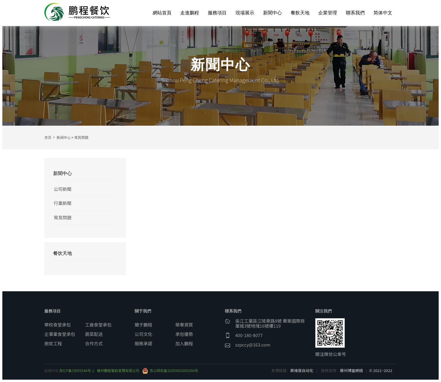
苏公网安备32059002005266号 (170, 370)
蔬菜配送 (94, 334)
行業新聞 (62, 203)
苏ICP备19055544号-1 (76, 370)
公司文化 (143, 334)
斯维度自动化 (301, 370)
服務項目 (217, 13)
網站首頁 (162, 13)
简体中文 (382, 13)
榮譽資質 (184, 325)
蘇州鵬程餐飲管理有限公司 (118, 370)
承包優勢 (184, 334)
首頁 (47, 137)
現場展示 (244, 13)
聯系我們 (355, 13)
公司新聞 (62, 189)
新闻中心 (64, 137)
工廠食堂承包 (98, 325)
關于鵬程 (143, 325)
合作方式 (94, 343)
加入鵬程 (184, 343)
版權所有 (51, 370)
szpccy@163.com (252, 344)
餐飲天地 (300, 13)
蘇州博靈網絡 (351, 370)
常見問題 (81, 137)
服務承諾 (143, 343)
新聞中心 (272, 13)
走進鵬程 (189, 13)
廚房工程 (53, 343)
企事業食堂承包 (59, 334)
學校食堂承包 (57, 325)
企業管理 (327, 13)
